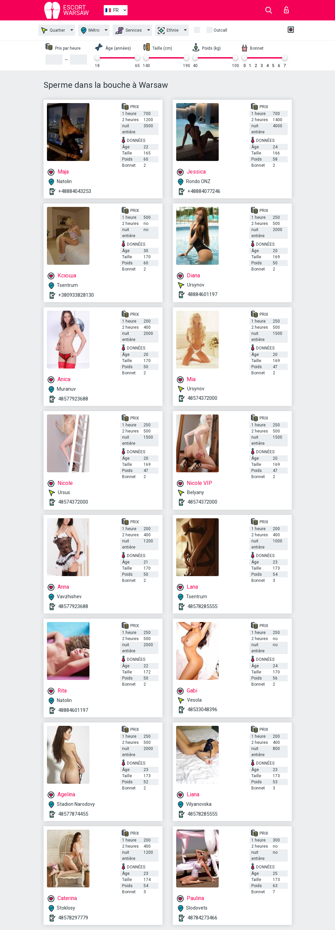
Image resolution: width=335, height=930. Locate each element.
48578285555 (202, 606)
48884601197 (202, 294)
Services (128, 30)
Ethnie (168, 30)
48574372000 (202, 398)
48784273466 (202, 918)
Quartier (53, 30)
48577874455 (73, 814)
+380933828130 (76, 295)
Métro (90, 30)
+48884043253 (74, 191)
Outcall (220, 30)
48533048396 (202, 709)
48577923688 (73, 399)
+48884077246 (203, 191)
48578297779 (73, 918)
